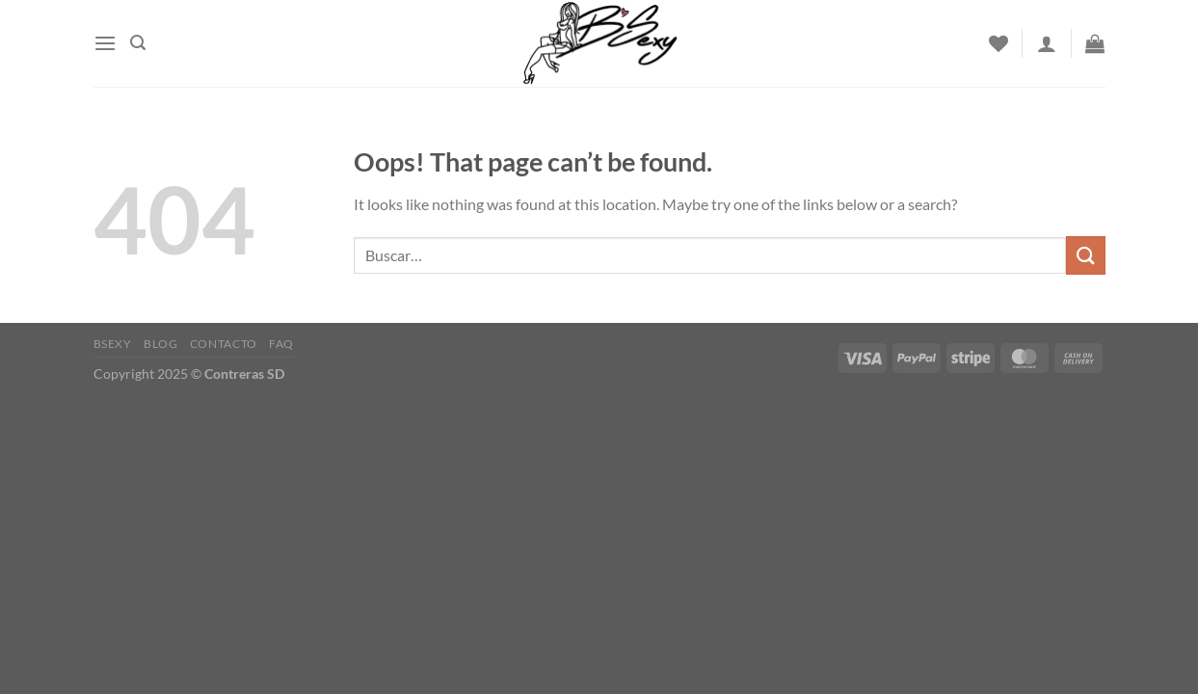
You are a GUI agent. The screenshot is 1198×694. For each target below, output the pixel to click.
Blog (160, 343)
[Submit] (1085, 255)
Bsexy (112, 343)
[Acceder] (1046, 43)
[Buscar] (138, 43)
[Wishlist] (998, 43)
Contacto (223, 343)
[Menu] (105, 43)
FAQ (281, 343)
